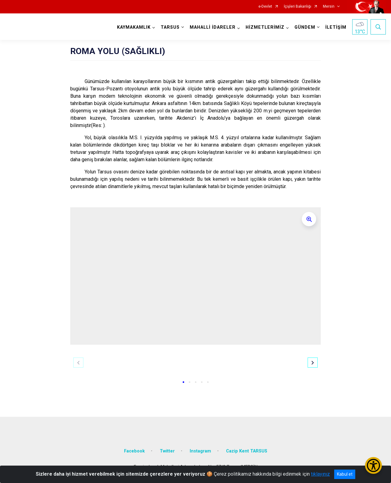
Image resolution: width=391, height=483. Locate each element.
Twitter (167, 451)
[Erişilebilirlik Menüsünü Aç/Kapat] (373, 465)
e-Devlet (265, 7)
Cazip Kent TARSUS (246, 451)
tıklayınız (320, 474)
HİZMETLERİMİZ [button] (265, 27)
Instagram (200, 451)
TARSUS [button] (170, 27)
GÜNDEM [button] (304, 27)
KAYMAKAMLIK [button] (134, 27)
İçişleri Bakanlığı (297, 7)
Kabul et (345, 474)
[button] (183, 382)
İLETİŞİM (335, 27)
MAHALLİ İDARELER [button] (213, 27)
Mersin (328, 7)
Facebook (134, 451)
